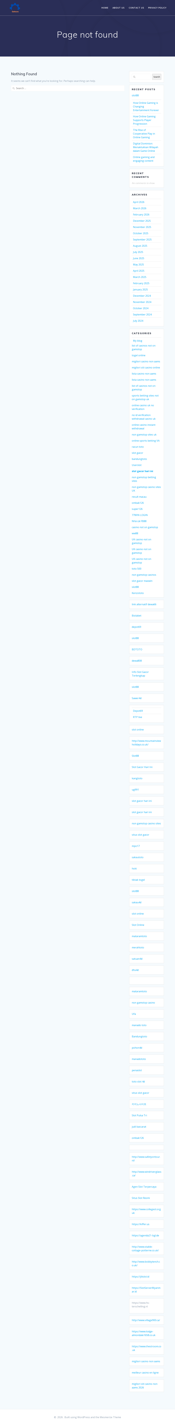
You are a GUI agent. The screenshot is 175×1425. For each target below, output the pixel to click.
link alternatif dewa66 (144, 604)
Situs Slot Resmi (141, 1198)
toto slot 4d (138, 1081)
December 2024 (142, 295)
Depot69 (138, 710)
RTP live (137, 717)
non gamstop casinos (144, 574)
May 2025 (138, 264)
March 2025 (139, 277)
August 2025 (140, 245)
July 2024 (138, 320)
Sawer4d (136, 698)
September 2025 (142, 239)
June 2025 (138, 258)
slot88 (135, 95)
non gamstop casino (143, 1002)
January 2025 (140, 289)
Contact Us (136, 7)
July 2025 (138, 252)
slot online (138, 729)
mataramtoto (139, 936)
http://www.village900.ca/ (146, 1320)
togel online (138, 355)
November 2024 (142, 302)
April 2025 (138, 270)
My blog (137, 340)
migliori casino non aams (146, 361)
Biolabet (136, 615)
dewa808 (137, 660)
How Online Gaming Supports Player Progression (144, 120)
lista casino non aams (144, 373)
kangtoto (137, 778)
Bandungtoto (139, 1036)
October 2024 (140, 308)
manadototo (139, 1059)
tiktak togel (138, 879)
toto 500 (136, 568)
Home (104, 7)
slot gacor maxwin (142, 581)
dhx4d (135, 970)
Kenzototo (138, 593)
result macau (139, 496)
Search (156, 76)
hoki (134, 868)
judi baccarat (139, 1126)
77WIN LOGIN (140, 515)
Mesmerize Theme (110, 1417)
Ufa (134, 1014)
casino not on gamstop (145, 527)
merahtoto (138, 947)
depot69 (136, 627)
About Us (119, 7)
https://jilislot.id (140, 1276)
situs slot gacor (140, 834)
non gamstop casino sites (146, 823)
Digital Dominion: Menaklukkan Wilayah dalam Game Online (145, 147)
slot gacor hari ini (142, 471)
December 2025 (142, 220)
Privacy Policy (157, 7)
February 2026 (141, 214)
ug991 (135, 789)
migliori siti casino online (146, 367)
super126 (137, 509)
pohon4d (137, 1047)
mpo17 (136, 846)
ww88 (135, 533)
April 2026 (138, 202)
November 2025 (142, 227)
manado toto (139, 1025)
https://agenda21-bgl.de (145, 1235)
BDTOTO (137, 649)
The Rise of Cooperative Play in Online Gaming (144, 133)
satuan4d (137, 958)
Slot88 (135, 755)
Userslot (136, 465)
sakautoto (137, 857)
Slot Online (138, 925)
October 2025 (140, 233)
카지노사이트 (139, 1104)
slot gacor (137, 453)
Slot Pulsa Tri (139, 1115)
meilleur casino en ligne (145, 1372)
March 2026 (139, 208)
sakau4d (136, 902)
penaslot (137, 1070)
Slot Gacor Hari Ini (142, 767)
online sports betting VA (146, 440)
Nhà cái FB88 (139, 521)
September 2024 (142, 314)
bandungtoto (139, 459)
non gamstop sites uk (144, 434)
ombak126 (138, 503)
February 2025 (141, 283)
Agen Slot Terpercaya (144, 1186)
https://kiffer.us (140, 1224)
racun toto (138, 446)
